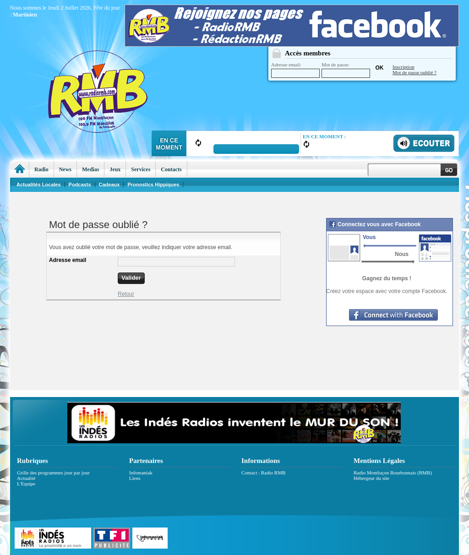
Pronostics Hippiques (153, 184)
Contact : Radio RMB (263, 472)
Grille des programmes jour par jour (53, 472)
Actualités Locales (38, 184)
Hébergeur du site (371, 478)
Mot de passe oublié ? (414, 72)
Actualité (26, 478)
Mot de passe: (346, 70)
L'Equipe (26, 483)
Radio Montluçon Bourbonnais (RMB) (393, 472)
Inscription (403, 67)
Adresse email (67, 260)
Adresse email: (295, 70)
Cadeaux (109, 184)
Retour (126, 294)
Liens (134, 478)
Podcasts (80, 184)
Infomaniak (141, 472)
